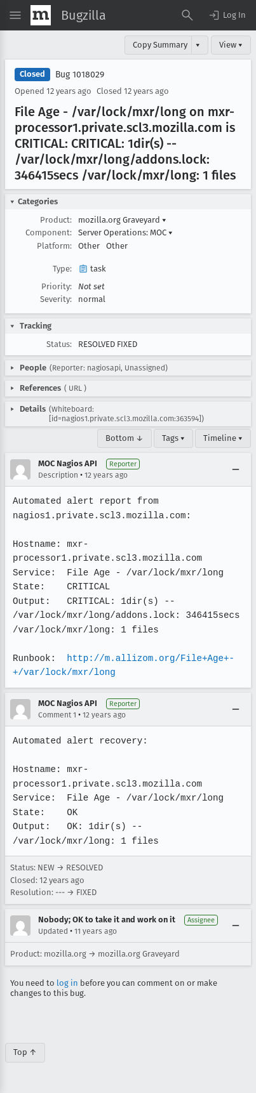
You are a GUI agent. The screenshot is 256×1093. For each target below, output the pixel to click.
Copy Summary (160, 44)
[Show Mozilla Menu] (40, 15)
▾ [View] (198, 44)
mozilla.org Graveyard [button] (122, 220)
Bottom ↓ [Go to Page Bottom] (124, 438)
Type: (62, 268)
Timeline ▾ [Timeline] (223, 438)
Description (58, 475)
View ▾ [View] (231, 44)
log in (67, 983)
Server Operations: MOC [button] (125, 232)
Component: (48, 232)
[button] (227, 15)
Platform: (54, 246)
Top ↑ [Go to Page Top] (25, 1052)
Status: (59, 344)
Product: (56, 220)
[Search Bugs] (187, 15)
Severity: (56, 299)
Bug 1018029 (79, 74)
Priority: (56, 286)
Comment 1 (57, 714)
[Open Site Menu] (15, 15)
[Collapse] (236, 469)
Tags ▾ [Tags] (173, 438)
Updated (53, 931)
